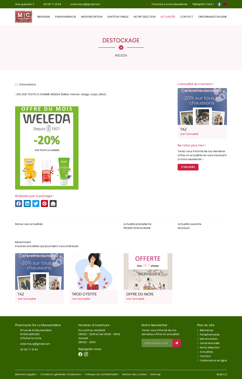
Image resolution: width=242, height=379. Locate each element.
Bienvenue (43, 17)
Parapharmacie (65, 17)
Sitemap (155, 374)
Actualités (168, 17)
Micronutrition (91, 17)
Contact (186, 17)
